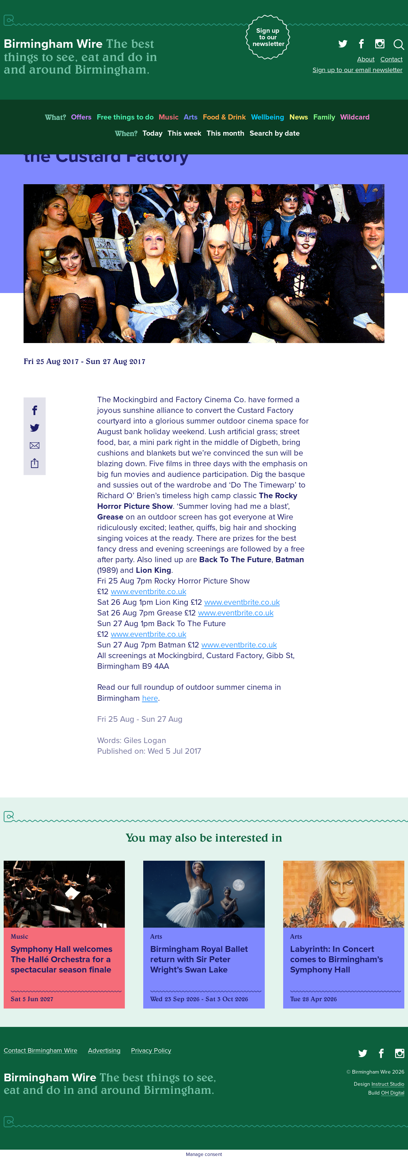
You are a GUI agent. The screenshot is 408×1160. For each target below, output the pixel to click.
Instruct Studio (388, 1084)
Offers (81, 117)
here (150, 698)
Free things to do (125, 117)
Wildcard (355, 117)
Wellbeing (267, 117)
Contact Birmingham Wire (40, 1050)
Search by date (275, 133)
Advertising (104, 1050)
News (298, 117)
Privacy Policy (151, 1050)
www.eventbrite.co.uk (148, 592)
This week (184, 133)
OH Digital (392, 1093)
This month (226, 133)
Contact (391, 59)
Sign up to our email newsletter (357, 70)
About (365, 59)
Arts (191, 117)
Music (169, 117)
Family (324, 117)
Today (152, 133)
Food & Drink (224, 117)
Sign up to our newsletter (268, 37)
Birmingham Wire (53, 43)
